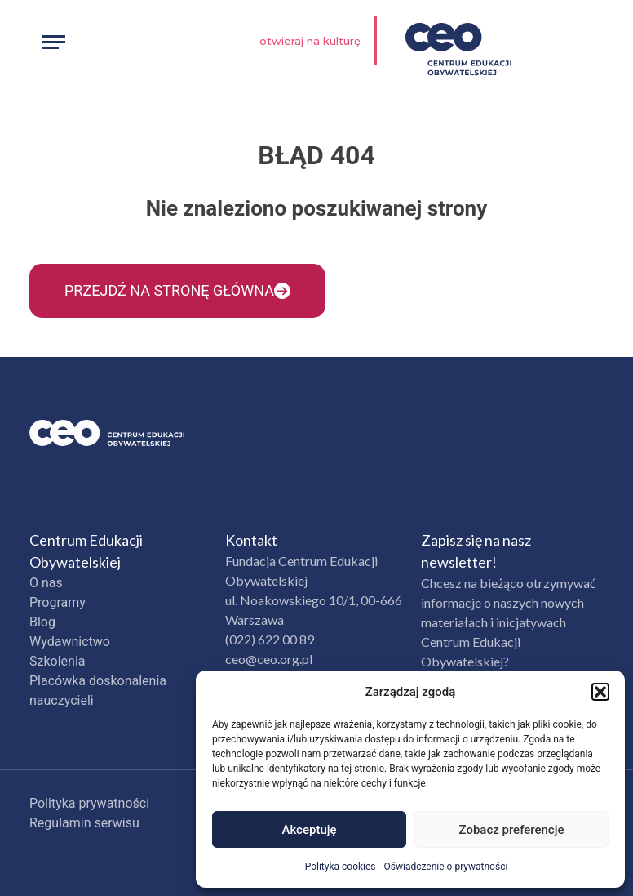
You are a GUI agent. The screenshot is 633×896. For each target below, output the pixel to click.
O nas (46, 583)
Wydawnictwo (69, 641)
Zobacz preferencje (511, 829)
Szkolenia (57, 661)
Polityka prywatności (89, 803)
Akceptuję (308, 829)
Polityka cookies (340, 866)
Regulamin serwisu (84, 823)
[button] (600, 692)
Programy (57, 602)
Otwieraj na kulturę (310, 40)
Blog (42, 622)
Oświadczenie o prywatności (446, 866)
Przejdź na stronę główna (177, 290)
